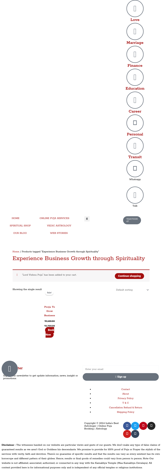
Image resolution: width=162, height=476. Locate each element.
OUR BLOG (20, 233)
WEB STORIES (59, 233)
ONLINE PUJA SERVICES (54, 218)
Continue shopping (129, 275)
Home (16, 251)
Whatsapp (135, 179)
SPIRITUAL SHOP (20, 225)
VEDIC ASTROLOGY (59, 225)
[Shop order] (131, 290)
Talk (135, 205)
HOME (15, 218)
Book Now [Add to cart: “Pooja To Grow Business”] (49, 332)
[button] (87, 219)
